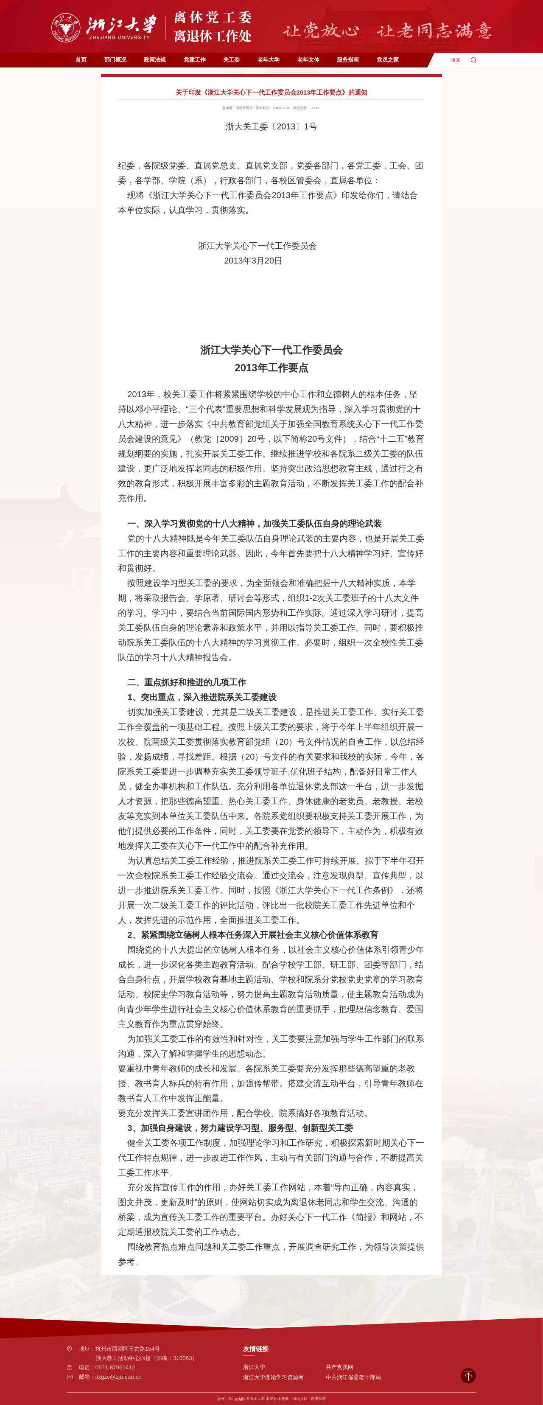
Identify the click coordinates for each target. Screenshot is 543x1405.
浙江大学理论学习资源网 (273, 1377)
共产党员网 (339, 1367)
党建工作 (195, 59)
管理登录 (318, 1399)
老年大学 (269, 59)
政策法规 (155, 59)
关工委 (231, 59)
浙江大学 (254, 1367)
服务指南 (348, 59)
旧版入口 (300, 1399)
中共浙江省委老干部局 (353, 1377)
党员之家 (388, 59)
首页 (81, 59)
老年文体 (308, 59)
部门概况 (115, 59)
